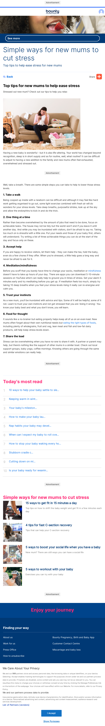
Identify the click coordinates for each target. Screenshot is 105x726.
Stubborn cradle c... (21, 452)
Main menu (52, 16)
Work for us (9, 643)
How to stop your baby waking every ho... (35, 443)
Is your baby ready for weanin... (28, 470)
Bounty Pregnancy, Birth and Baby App (73, 637)
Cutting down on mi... (22, 461)
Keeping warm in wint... (23, 399)
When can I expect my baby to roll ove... (34, 434)
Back (8, 76)
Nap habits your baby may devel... (30, 425)
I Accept (51, 718)
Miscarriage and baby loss (66, 649)
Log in (100, 9)
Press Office (9, 649)
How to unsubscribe (13, 655)
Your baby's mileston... (23, 407)
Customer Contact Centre (66, 643)
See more (14, 38)
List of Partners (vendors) (16, 709)
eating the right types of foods (79, 322)
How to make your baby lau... (27, 416)
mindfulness (94, 270)
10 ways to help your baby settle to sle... (34, 390)
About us (8, 637)
